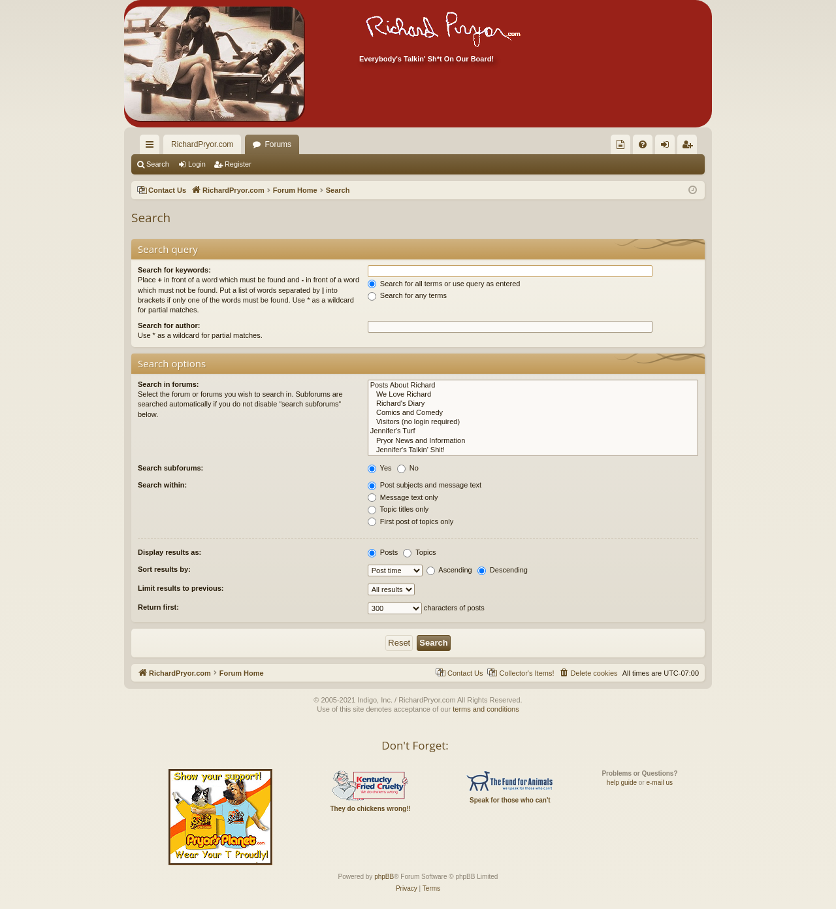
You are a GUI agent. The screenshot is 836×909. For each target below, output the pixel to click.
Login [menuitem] (668, 147)
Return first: (158, 607)
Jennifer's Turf (533, 431)
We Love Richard (533, 394)
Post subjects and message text (424, 485)
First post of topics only (411, 521)
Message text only (403, 497)
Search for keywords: (174, 270)
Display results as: (169, 552)
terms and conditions (486, 709)
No (408, 468)
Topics (419, 552)
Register (238, 164)
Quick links (152, 147)
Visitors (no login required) (533, 422)
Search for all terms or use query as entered (444, 284)
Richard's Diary (533, 403)
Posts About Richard (533, 385)
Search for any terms (407, 295)
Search (157, 164)
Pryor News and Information (533, 441)
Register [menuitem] (690, 147)
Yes (380, 468)
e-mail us (659, 782)
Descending (502, 570)
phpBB (384, 876)
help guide (622, 782)
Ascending (449, 570)
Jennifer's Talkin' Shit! (533, 450)
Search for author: (169, 325)
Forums (278, 144)
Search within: (162, 485)
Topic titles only (398, 509)
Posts (383, 552)
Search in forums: (168, 384)
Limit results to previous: (180, 588)
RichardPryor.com (202, 144)
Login (197, 164)
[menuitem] (620, 144)
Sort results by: (164, 569)
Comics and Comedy (533, 413)
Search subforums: (170, 468)
